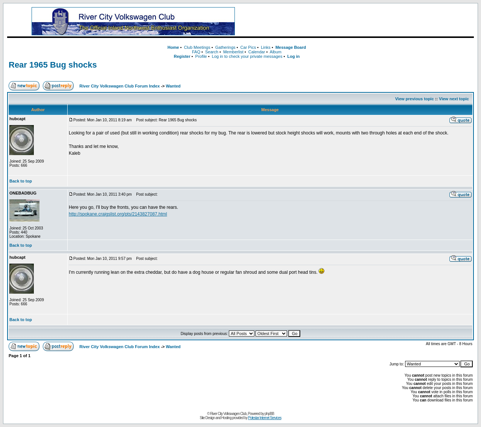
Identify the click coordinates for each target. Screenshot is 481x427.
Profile (201, 56)
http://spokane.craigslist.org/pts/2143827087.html (118, 214)
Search (211, 52)
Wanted (173, 86)
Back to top (20, 181)
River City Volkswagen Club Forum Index (119, 86)
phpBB (269, 414)
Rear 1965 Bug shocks (53, 64)
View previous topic (414, 99)
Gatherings (225, 47)
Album (275, 52)
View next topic (454, 99)
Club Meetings (197, 47)
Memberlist (233, 52)
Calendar (256, 52)
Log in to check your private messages (247, 56)
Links (266, 47)
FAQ (196, 52)
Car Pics (248, 47)
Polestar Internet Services (264, 418)
